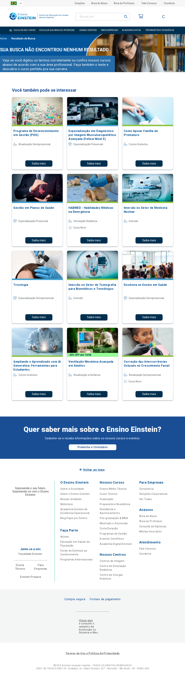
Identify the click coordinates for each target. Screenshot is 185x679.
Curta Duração (109, 528)
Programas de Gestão (113, 533)
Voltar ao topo (94, 469)
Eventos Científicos (112, 538)
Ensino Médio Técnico (113, 488)
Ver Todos (145, 499)
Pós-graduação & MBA (114, 518)
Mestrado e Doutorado (114, 523)
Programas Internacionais (76, 559)
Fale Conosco (149, 3)
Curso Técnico (108, 493)
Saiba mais (39, 163)
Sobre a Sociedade (72, 488)
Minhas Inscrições (150, 531)
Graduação (106, 499)
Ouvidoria (169, 3)
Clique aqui (86, 620)
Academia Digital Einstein (116, 544)
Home (3, 38)
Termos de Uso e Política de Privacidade (92, 653)
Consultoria (146, 488)
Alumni (64, 536)
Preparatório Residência (115, 504)
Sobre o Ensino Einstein (75, 493)
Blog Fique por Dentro (73, 518)
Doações (80, 3)
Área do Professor (124, 3)
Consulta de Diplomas (153, 526)
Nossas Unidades (71, 499)
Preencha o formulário (93, 447)
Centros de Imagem (112, 561)
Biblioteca (66, 504)
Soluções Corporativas (153, 493)
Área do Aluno (99, 3)
